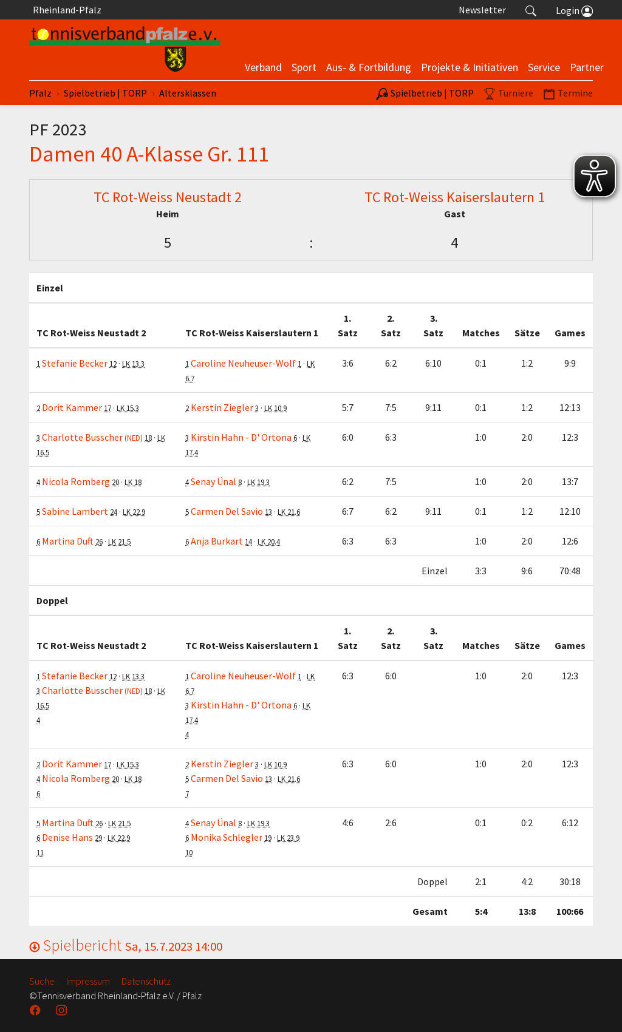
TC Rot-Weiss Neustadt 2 (168, 197)
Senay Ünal (213, 481)
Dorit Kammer (72, 407)
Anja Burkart (217, 541)
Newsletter (482, 10)
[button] (531, 9)
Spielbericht (125, 945)
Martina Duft (68, 541)
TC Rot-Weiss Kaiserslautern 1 (454, 197)
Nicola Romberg (76, 481)
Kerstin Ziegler (222, 407)
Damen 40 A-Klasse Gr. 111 (149, 154)
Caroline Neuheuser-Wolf (243, 363)
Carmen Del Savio (227, 511)
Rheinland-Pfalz (65, 10)
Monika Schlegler (226, 837)
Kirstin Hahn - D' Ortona (241, 437)
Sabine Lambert (75, 511)
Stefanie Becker (75, 363)
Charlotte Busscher (92, 437)
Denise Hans (67, 837)
